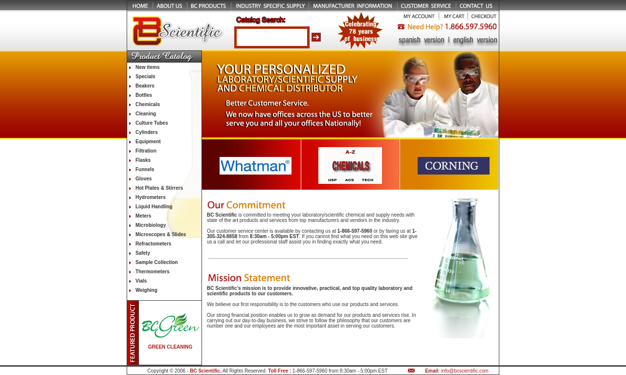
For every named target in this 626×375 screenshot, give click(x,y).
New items (147, 67)
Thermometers (152, 271)
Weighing (146, 290)
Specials (145, 76)
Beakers (145, 85)
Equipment (148, 141)
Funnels (144, 169)
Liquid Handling (154, 206)
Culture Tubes (151, 123)
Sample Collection (156, 262)
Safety (142, 253)
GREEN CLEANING (170, 347)
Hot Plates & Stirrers (159, 188)
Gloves (143, 178)
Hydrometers (150, 197)
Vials (141, 281)
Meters (143, 216)
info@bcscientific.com (465, 371)
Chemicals (147, 104)
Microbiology (150, 225)
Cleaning (145, 113)
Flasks (143, 160)
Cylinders (146, 132)
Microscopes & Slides (160, 234)
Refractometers (153, 243)
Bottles (143, 95)
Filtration (145, 151)
